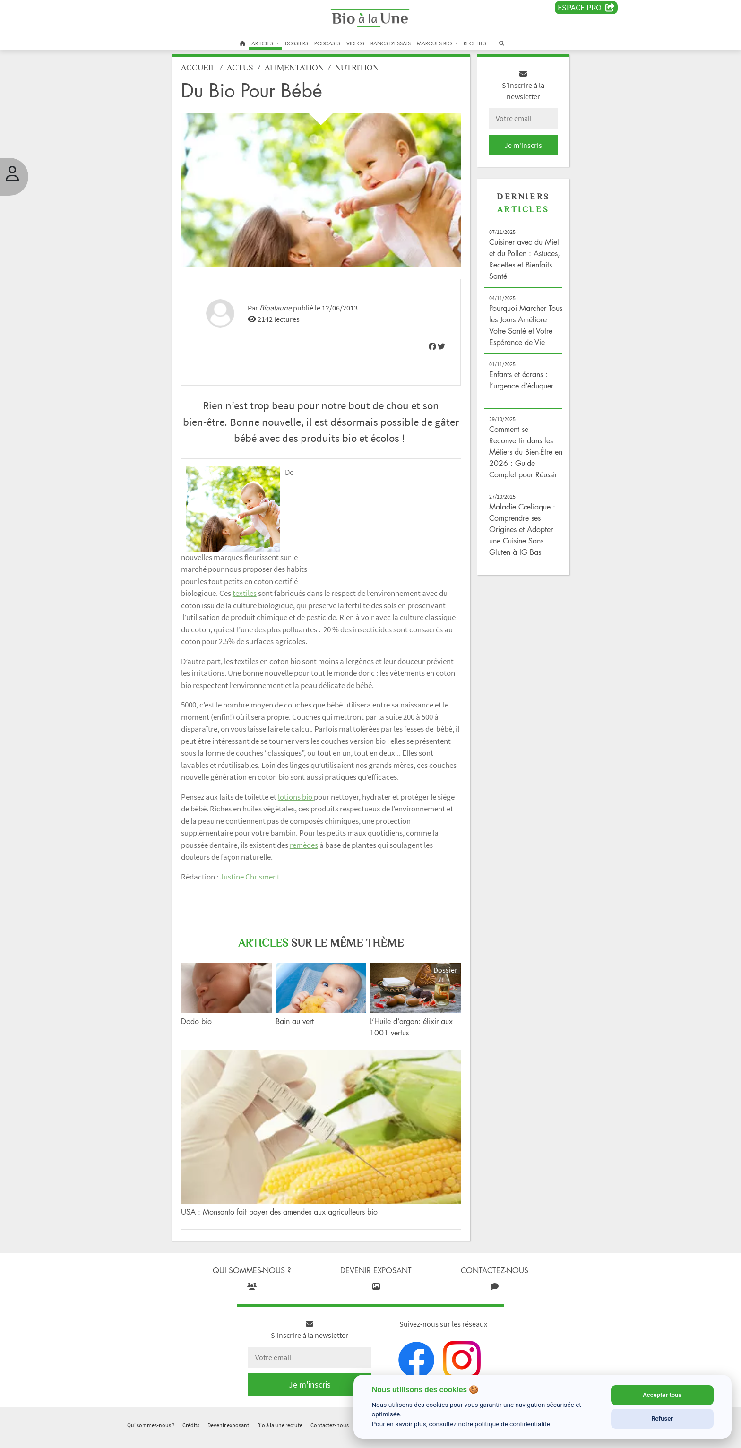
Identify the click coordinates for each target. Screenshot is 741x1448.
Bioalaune (293, 301)
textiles (363, 586)
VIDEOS (355, 43)
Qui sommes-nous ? (150, 1435)
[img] (424, 339)
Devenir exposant (228, 1435)
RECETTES (475, 43)
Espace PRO (586, 7)
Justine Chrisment (267, 906)
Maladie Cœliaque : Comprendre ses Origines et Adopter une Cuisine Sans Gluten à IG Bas (512, 559)
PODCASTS (327, 43)
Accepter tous (662, 1394)
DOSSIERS (296, 43)
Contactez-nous (329, 1435)
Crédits (190, 1435)
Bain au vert (303, 1046)
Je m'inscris (510, 152)
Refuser (662, 1418)
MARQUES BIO (435, 43)
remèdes (393, 874)
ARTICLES (263, 43)
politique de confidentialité (512, 1424)
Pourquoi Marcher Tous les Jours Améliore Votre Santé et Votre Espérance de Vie (509, 338)
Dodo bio (213, 1046)
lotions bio (313, 826)
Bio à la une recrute (279, 1435)
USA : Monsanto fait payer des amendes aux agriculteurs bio (296, 1222)
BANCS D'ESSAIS (390, 43)
